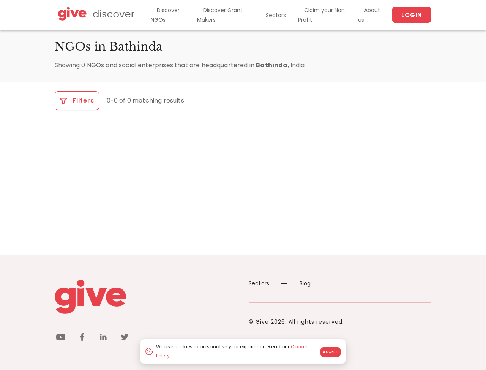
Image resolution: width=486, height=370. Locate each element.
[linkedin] (103, 338)
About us (369, 15)
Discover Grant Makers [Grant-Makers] (220, 15)
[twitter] (124, 338)
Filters (77, 100)
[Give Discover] (95, 15)
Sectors (276, 15)
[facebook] (82, 338)
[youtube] (61, 338)
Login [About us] (411, 15)
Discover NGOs (165, 15)
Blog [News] (296, 283)
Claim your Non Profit (321, 15)
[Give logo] (146, 297)
